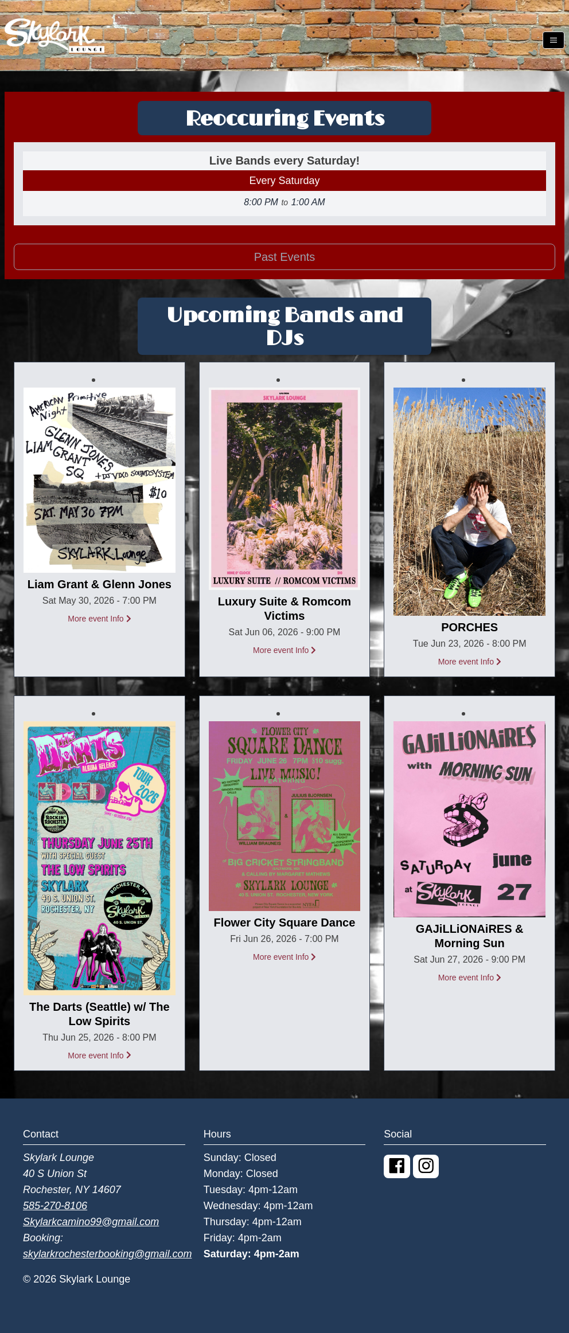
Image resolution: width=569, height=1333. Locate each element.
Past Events (284, 257)
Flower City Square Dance (285, 922)
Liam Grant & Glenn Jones (100, 584)
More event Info (99, 618)
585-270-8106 (55, 1205)
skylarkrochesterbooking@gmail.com (107, 1254)
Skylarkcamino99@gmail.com (91, 1222)
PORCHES (469, 627)
